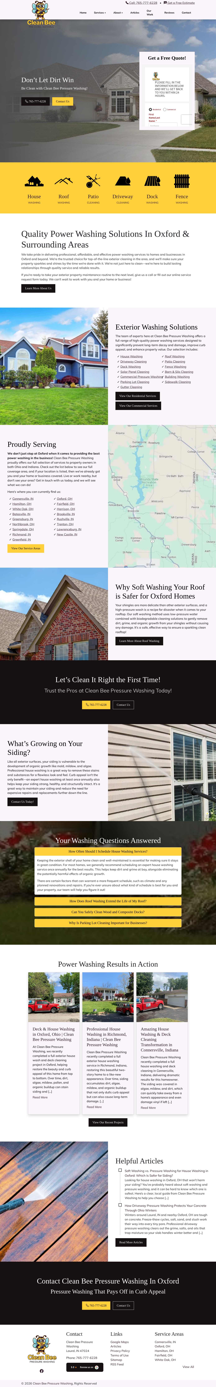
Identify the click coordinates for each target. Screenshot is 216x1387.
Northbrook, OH (23, 524)
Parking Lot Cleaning (134, 382)
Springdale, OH (23, 529)
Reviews (169, 12)
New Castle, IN (67, 534)
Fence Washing (175, 366)
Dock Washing (130, 366)
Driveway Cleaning (133, 361)
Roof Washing (175, 356)
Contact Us (62, 101)
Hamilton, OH (21, 504)
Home (83, 12)
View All (188, 1367)
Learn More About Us (38, 288)
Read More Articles (131, 1242)
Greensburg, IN (22, 519)
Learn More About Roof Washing (139, 641)
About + (118, 12)
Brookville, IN (66, 514)
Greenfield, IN (21, 539)
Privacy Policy (120, 1351)
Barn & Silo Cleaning (179, 372)
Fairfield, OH (65, 504)
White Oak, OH (22, 509)
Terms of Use (119, 1355)
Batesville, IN (21, 514)
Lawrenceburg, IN (69, 529)
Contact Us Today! (22, 801)
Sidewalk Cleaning (178, 382)
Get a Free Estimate (179, 3)
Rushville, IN (65, 519)
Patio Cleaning (175, 361)
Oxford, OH (64, 499)
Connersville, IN (22, 499)
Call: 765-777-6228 (141, 3)
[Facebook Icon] (42, 1371)
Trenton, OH (65, 524)
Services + (100, 12)
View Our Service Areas (25, 548)
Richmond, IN (21, 534)
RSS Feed (117, 1364)
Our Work (150, 12)
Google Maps (119, 1342)
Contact (186, 12)
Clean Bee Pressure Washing (53, 1383)
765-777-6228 (35, 101)
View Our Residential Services (137, 396)
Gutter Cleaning (131, 387)
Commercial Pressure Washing (141, 377)
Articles (134, 12)
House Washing (131, 356)
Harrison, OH (66, 509)
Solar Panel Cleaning (134, 372)
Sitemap (116, 1360)
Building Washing (177, 377)
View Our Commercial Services (138, 405)
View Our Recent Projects (108, 1122)
